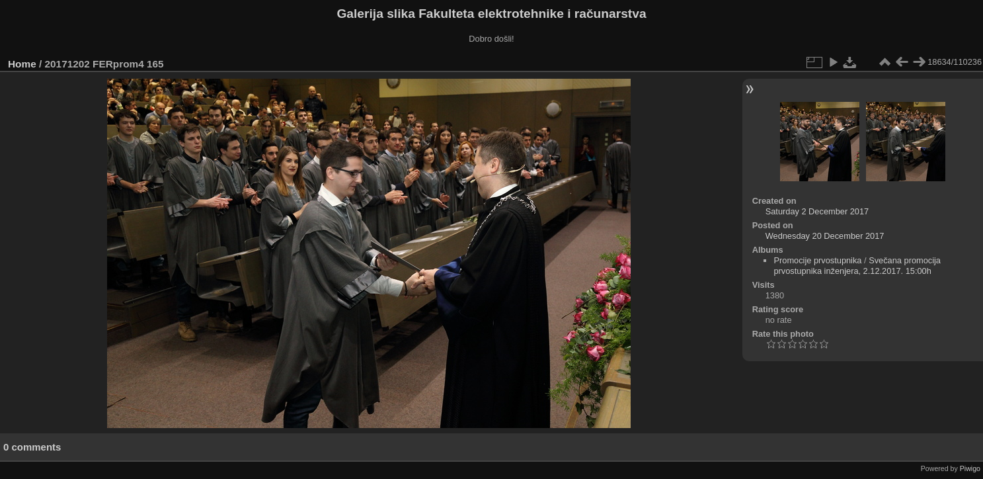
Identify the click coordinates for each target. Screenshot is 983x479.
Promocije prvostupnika (817, 260)
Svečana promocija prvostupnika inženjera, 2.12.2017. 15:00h (857, 265)
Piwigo (970, 468)
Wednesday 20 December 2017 (825, 236)
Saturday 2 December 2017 (817, 211)
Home (22, 63)
